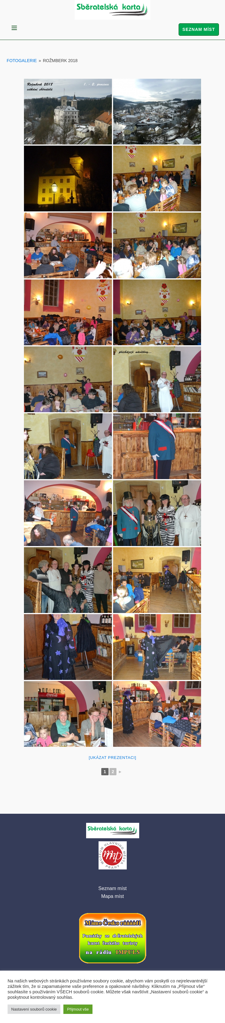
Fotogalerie (22, 60)
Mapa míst (112, 896)
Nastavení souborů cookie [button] (34, 1009)
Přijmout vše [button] (78, 1009)
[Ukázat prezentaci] (112, 757)
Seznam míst (199, 29)
